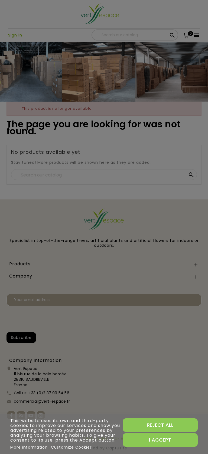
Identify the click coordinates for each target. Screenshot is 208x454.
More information (29, 447)
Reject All (160, 425)
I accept (160, 439)
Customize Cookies (71, 447)
